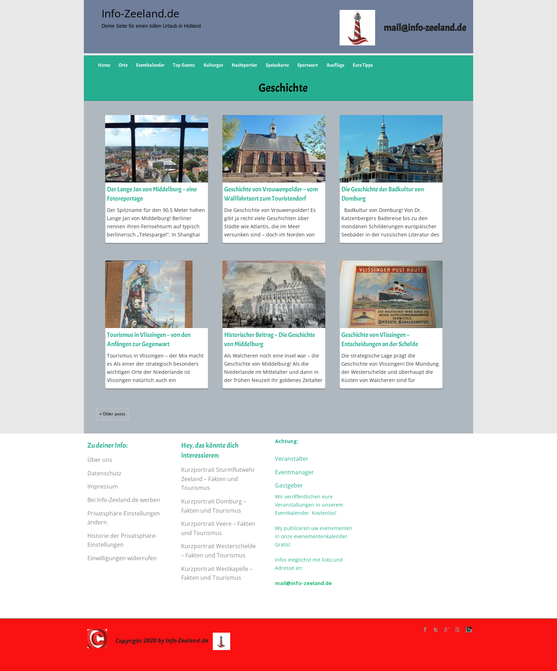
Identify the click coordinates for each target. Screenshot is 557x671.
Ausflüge (335, 65)
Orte (123, 65)
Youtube (457, 629)
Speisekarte (277, 65)
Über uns (99, 460)
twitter (436, 629)
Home (104, 65)
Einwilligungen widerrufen (122, 558)
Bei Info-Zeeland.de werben (123, 500)
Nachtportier (244, 65)
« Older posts (112, 414)
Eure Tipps (363, 65)
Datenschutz (104, 473)
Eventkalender (150, 65)
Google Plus (446, 629)
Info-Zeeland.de (140, 13)
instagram (468, 629)
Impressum (102, 486)
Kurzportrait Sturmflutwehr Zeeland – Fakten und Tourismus (218, 479)
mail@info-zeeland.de (303, 583)
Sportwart (307, 65)
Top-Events (184, 65)
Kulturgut (213, 65)
